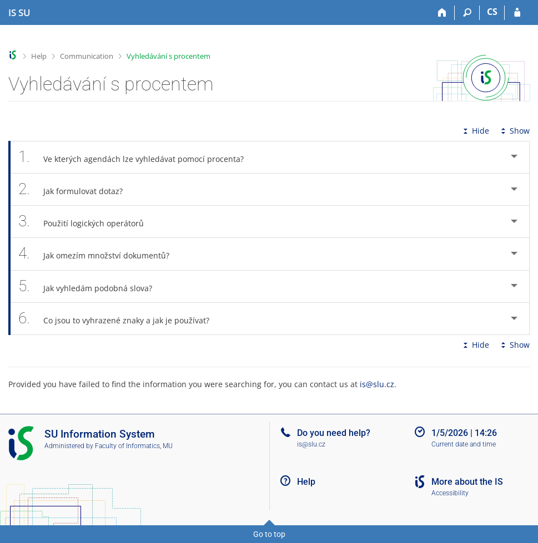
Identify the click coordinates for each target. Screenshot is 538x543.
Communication (86, 56)
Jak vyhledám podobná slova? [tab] (91, 286)
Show (514, 130)
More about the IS (467, 481)
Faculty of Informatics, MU (134, 446)
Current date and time (463, 444)
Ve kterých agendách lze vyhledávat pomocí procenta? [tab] (137, 157)
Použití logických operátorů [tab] (87, 221)
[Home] (442, 13)
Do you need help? (333, 433)
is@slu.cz (377, 384)
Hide (475, 130)
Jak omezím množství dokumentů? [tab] (100, 253)
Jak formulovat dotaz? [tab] (76, 189)
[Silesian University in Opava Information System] (19, 13)
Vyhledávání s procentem (168, 56)
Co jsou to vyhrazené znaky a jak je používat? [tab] (120, 318)
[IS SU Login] (517, 13)
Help (39, 56)
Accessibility (450, 493)
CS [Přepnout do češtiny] (492, 12)
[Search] (467, 13)
